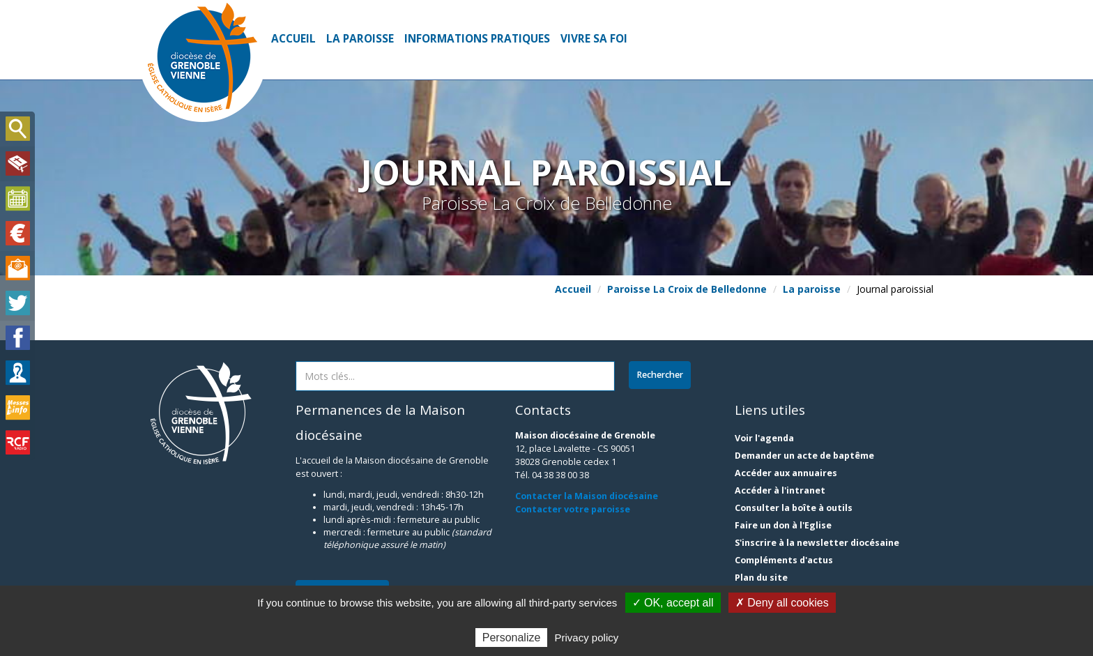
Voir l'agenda (764, 438)
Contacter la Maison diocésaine (586, 496)
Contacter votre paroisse (572, 509)
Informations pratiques (477, 38)
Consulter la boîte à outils (794, 508)
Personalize (511, 637)
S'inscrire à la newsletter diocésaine (817, 543)
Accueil (293, 38)
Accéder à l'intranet (780, 490)
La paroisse (360, 38)
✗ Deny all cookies (782, 603)
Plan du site (761, 577)
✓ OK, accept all (673, 603)
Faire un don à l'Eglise (783, 525)
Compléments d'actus (784, 560)
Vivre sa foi (593, 38)
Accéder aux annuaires (786, 473)
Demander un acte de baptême (804, 456)
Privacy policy (587, 637)
